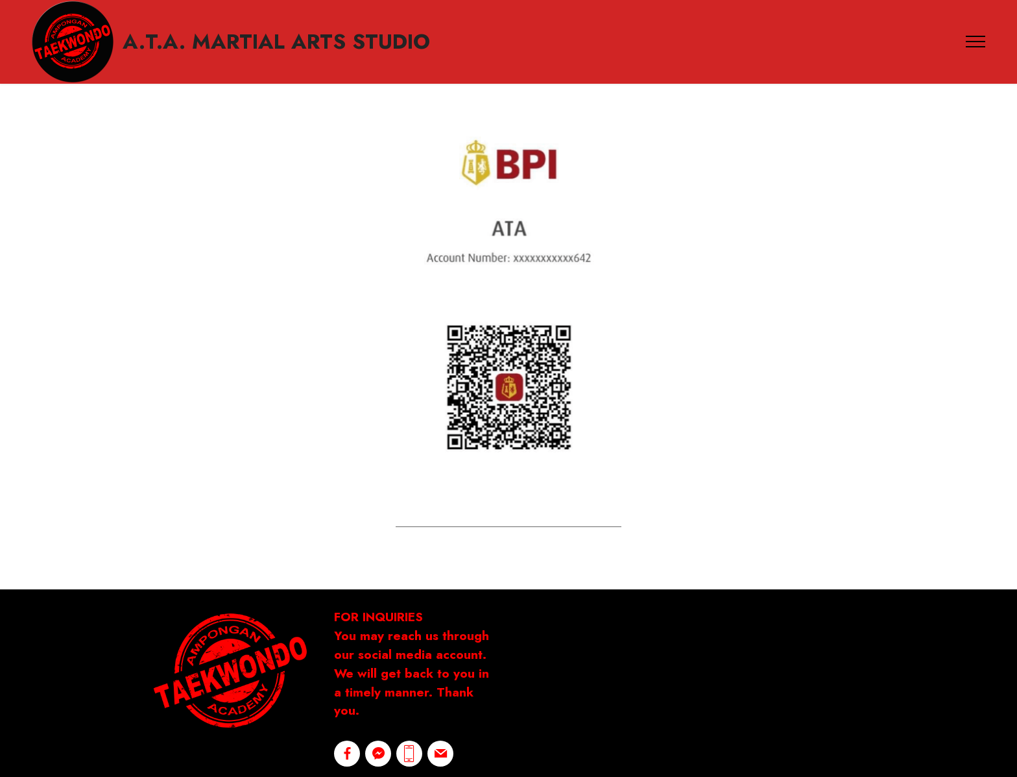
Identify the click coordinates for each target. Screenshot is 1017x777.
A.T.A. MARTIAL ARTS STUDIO (276, 41)
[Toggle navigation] (976, 41)
